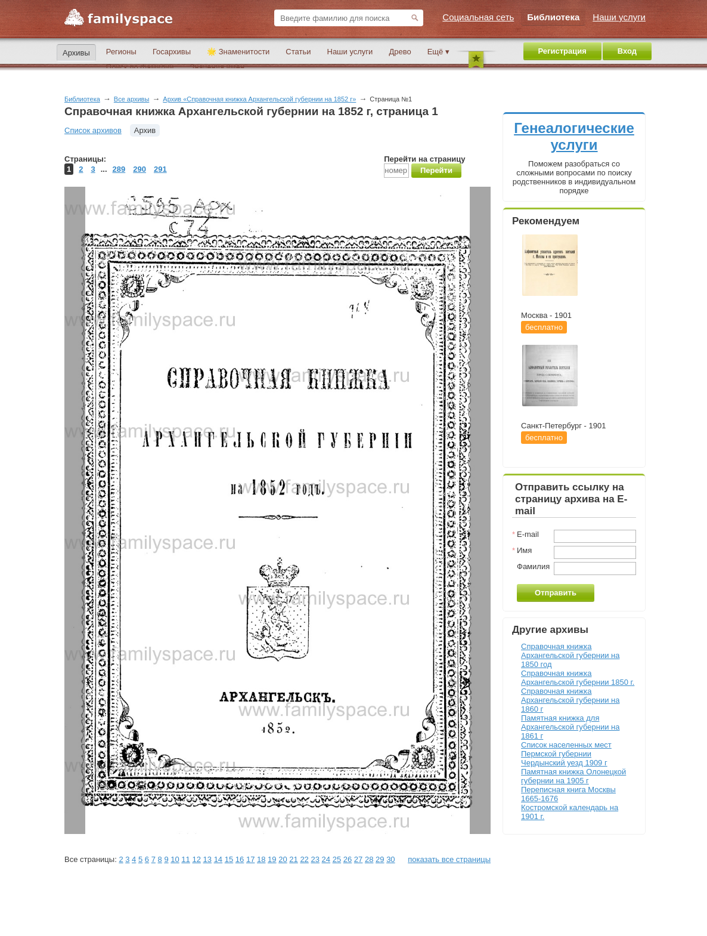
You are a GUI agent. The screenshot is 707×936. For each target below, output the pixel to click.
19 (272, 859)
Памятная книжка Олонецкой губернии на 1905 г (573, 776)
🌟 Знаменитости (238, 51)
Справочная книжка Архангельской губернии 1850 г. (577, 678)
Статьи (298, 51)
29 (380, 859)
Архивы (76, 52)
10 (174, 859)
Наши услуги (350, 51)
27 (358, 859)
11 (185, 859)
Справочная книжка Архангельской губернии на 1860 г (570, 700)
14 (218, 859)
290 (139, 169)
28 (369, 859)
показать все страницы (449, 859)
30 (390, 859)
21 (293, 859)
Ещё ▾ (438, 51)
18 (261, 859)
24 (326, 859)
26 (347, 859)
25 (337, 859)
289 (119, 169)
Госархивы (172, 51)
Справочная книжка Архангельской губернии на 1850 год (570, 655)
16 (239, 859)
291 (160, 169)
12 (196, 859)
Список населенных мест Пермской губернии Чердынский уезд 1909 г (566, 753)
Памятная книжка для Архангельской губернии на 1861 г (570, 726)
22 (304, 859)
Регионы (121, 51)
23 (315, 859)
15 (229, 859)
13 (207, 859)
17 (250, 859)
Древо (400, 51)
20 (282, 859)
